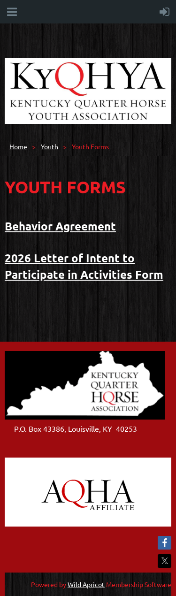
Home (18, 146)
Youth (49, 146)
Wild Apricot (86, 584)
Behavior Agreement (60, 226)
